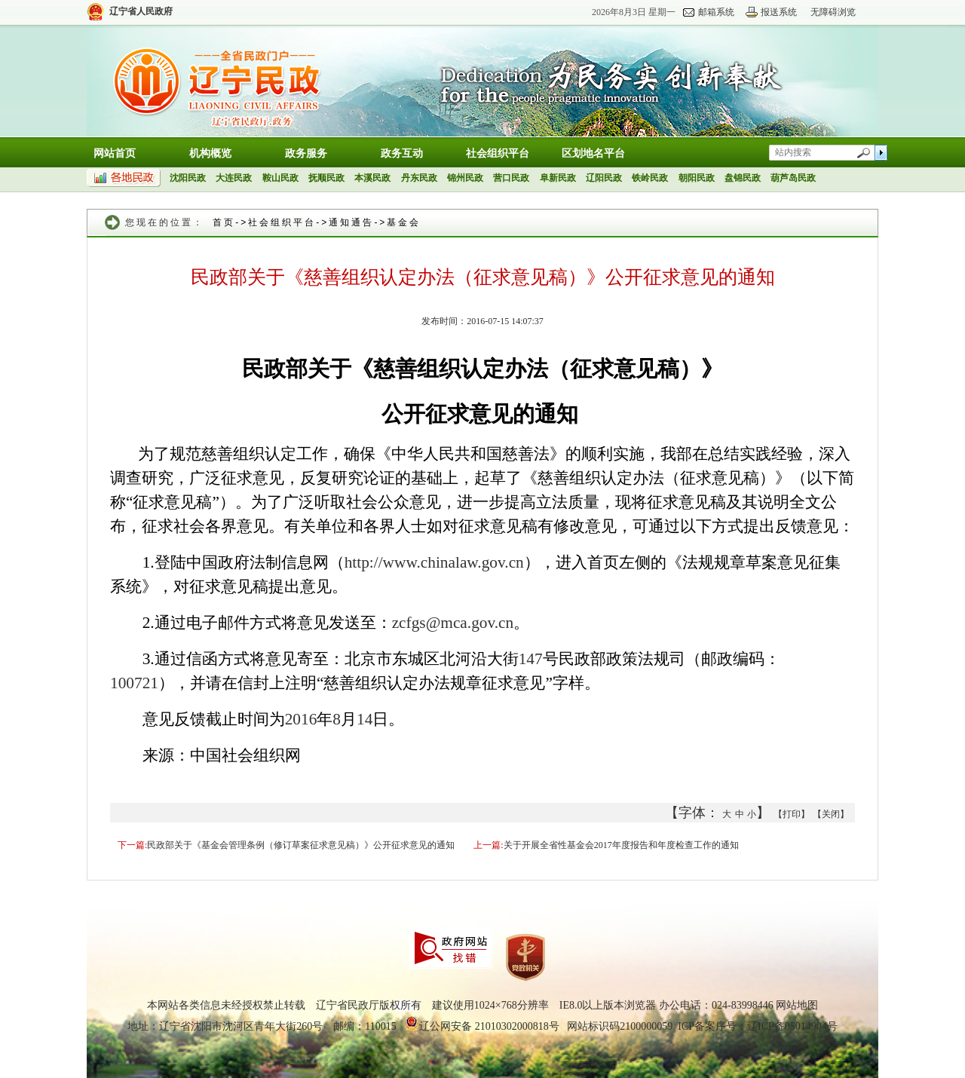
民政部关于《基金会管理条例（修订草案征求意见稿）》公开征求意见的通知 (301, 845)
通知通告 (351, 222)
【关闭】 (831, 814)
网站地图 (797, 1005)
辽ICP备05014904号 (792, 1026)
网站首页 (114, 153)
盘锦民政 (743, 178)
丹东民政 (419, 178)
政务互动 (402, 153)
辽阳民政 (604, 178)
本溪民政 (372, 178)
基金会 (404, 222)
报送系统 (779, 12)
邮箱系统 (716, 12)
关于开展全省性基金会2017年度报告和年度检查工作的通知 (621, 845)
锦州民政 (465, 178)
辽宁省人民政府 (141, 11)
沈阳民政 (188, 178)
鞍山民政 (280, 178)
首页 (224, 222)
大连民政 (234, 178)
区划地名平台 (593, 153)
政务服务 (306, 153)
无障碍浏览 (833, 12)
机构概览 (210, 153)
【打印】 (792, 814)
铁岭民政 (650, 178)
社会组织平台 (497, 153)
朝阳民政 (697, 178)
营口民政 (511, 178)
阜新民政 (558, 178)
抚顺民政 (326, 178)
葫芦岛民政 (793, 178)
